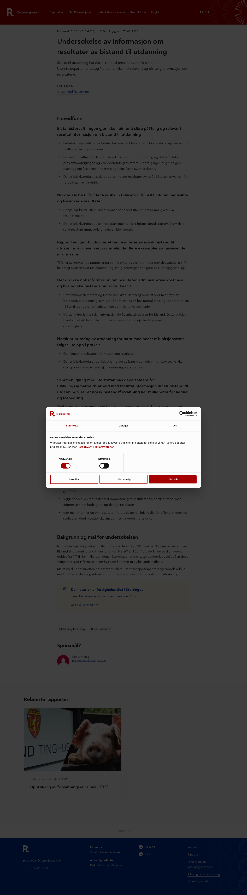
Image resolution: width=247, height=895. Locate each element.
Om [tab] (175, 425)
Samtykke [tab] (72, 425)
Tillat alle (172, 479)
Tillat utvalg (123, 479)
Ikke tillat (74, 479)
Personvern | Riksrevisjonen (96, 446)
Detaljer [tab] (123, 425)
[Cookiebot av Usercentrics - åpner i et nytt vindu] (182, 413)
